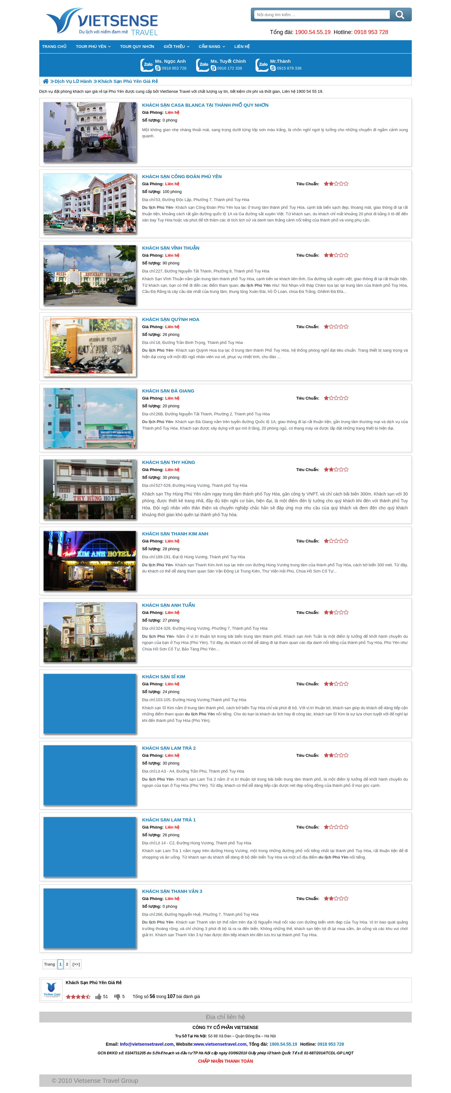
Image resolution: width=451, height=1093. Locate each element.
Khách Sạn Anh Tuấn (169, 605)
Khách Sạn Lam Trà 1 (169, 819)
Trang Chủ (118, 20)
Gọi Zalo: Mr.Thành (262, 65)
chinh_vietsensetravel (213, 68)
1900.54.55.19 (312, 32)
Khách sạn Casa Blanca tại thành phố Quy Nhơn (206, 105)
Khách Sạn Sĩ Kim (164, 676)
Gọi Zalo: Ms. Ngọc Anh (147, 65)
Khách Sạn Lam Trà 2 (169, 748)
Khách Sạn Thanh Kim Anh (176, 533)
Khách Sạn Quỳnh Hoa (171, 319)
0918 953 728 (371, 32)
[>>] (77, 964)
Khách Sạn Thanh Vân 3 (173, 891)
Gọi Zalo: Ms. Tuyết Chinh (203, 65)
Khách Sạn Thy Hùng (169, 462)
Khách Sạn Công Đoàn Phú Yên (182, 176)
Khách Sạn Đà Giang (169, 390)
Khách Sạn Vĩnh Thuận (171, 248)
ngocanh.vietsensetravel (158, 68)
